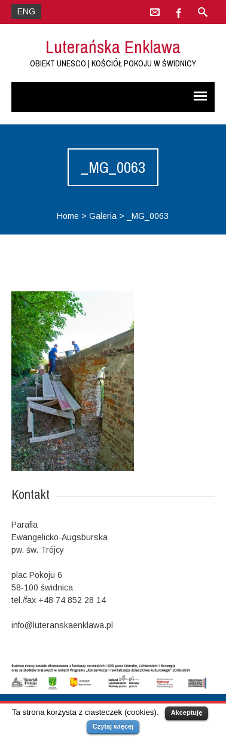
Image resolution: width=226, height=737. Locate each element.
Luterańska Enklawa (113, 47)
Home (68, 216)
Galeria (103, 216)
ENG (26, 11)
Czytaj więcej (113, 726)
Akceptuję (187, 712)
